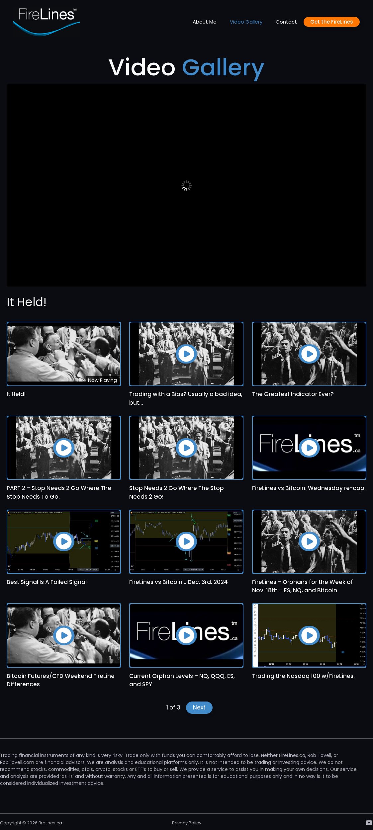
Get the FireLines (331, 21)
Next (199, 707)
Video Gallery (246, 21)
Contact (286, 21)
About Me (205, 21)
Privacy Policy (186, 823)
